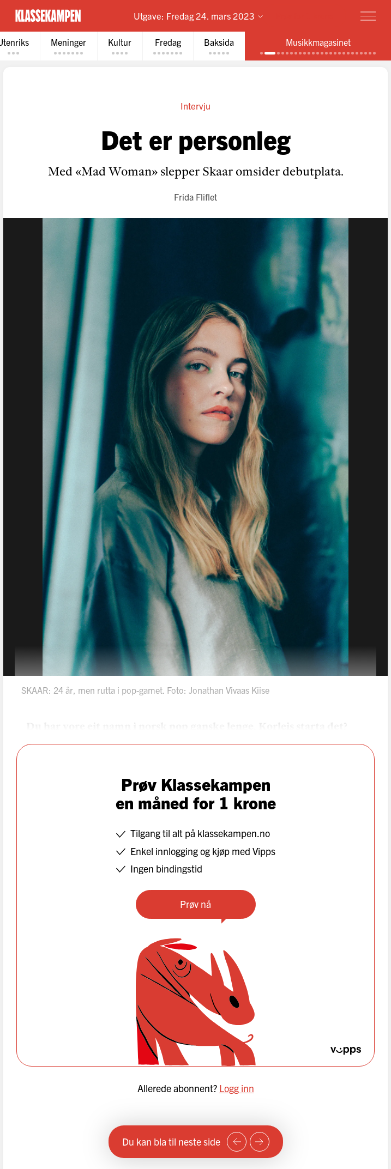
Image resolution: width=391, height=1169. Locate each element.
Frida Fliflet (195, 196)
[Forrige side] (236, 1142)
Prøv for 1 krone (304, 15)
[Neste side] (259, 1142)
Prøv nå (195, 904)
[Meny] (368, 16)
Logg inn (236, 1088)
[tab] (68, 46)
